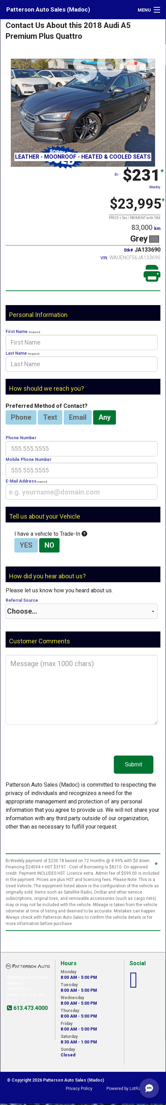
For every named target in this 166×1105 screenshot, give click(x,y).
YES (26, 545)
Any (104, 417)
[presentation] (82, 342)
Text (50, 417)
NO (49, 545)
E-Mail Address (82, 489)
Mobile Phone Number (82, 467)
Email (78, 417)
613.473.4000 (30, 1008)
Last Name (82, 361)
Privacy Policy (79, 1088)
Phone (21, 417)
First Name (82, 339)
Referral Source (82, 608)
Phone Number (82, 445)
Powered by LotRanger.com (132, 1088)
